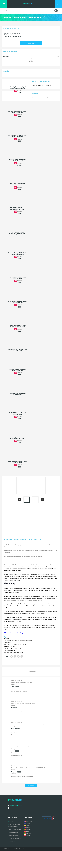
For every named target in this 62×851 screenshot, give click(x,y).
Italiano (27, 829)
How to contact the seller (15, 829)
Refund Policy (12, 841)
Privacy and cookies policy (15, 838)
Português (27, 833)
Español (27, 825)
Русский (27, 823)
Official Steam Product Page (14, 633)
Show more (31, 785)
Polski (26, 831)
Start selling (31, 43)
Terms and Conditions (14, 835)
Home (11, 821)
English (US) (28, 821)
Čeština (27, 835)
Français (27, 827)
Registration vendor (14, 832)
